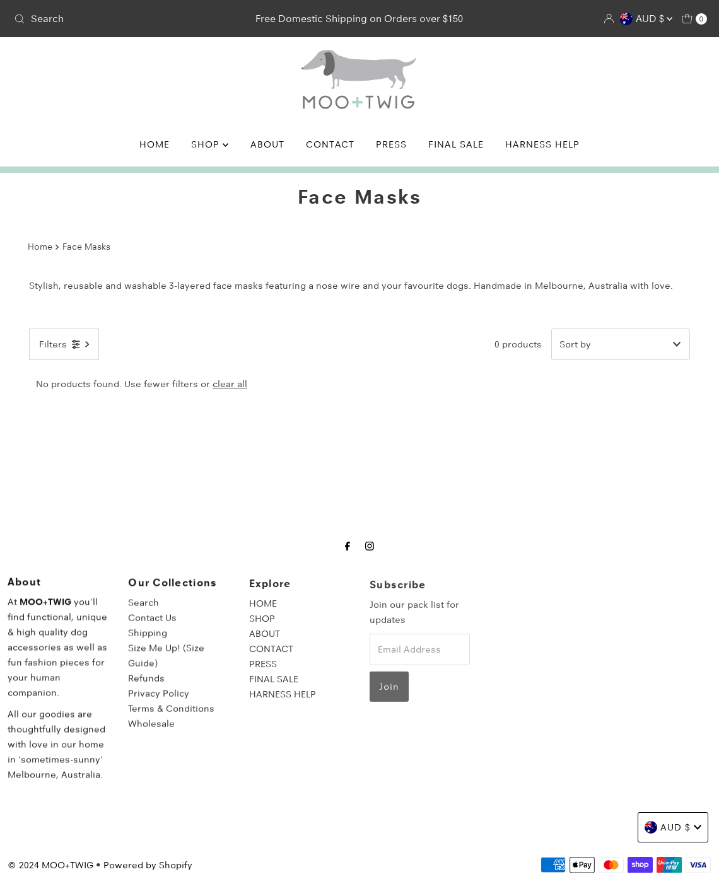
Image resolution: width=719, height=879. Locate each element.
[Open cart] (694, 19)
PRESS (391, 144)
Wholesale (151, 732)
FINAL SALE (456, 144)
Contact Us (152, 626)
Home (40, 246)
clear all (230, 384)
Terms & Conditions (171, 717)
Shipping (147, 641)
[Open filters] (64, 344)
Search (143, 611)
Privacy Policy (158, 701)
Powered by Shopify (147, 865)
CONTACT (330, 144)
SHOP (209, 144)
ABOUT (267, 144)
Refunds (146, 686)
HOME (154, 144)
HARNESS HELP (542, 144)
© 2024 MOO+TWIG (50, 865)
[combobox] (122, 19)
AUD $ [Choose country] (646, 19)
